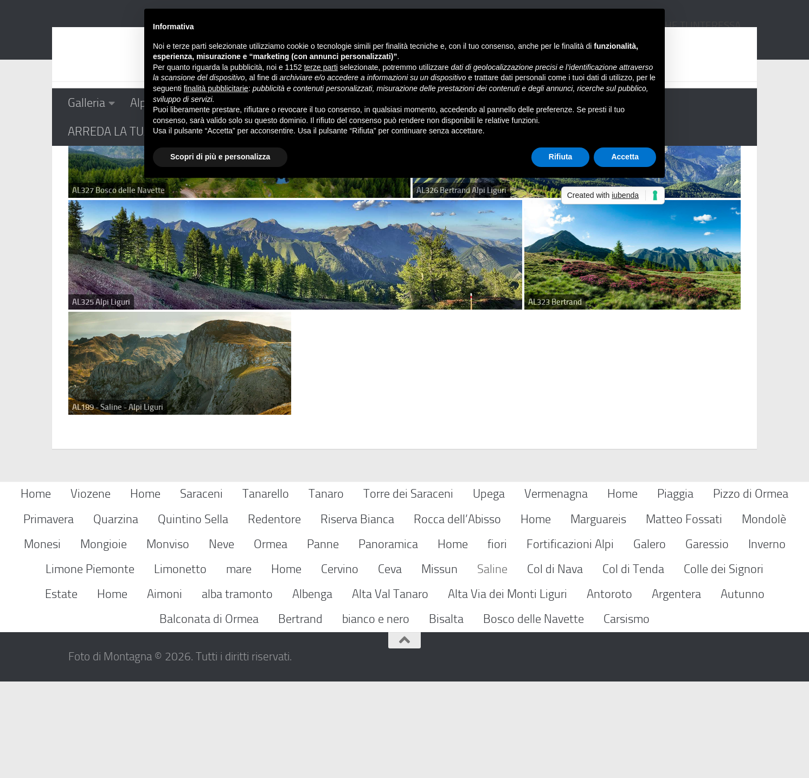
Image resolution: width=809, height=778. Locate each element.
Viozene (90, 590)
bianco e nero (375, 715)
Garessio (707, 640)
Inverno (767, 640)
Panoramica (388, 640)
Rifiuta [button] (561, 156)
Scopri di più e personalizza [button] (220, 156)
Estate (61, 690)
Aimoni (164, 690)
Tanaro (326, 590)
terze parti (321, 67)
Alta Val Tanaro (390, 690)
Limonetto (180, 665)
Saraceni (201, 590)
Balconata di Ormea (209, 715)
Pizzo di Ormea (750, 590)
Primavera (48, 615)
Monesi (42, 640)
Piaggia (675, 590)
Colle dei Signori (723, 665)
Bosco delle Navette (533, 715)
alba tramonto (237, 690)
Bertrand (300, 715)
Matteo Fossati (684, 615)
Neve (221, 640)
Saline (492, 665)
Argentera (676, 690)
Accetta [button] (625, 156)
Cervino (339, 665)
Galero (649, 640)
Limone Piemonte (90, 665)
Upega (489, 590)
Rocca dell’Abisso (457, 615)
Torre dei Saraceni (408, 590)
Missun (439, 665)
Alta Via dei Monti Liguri (507, 690)
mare (239, 665)
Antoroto (609, 690)
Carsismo (626, 715)
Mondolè (764, 615)
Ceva (390, 665)
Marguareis (598, 615)
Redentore (274, 615)
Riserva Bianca (357, 615)
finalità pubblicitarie (216, 88)
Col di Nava (555, 665)
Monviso (167, 640)
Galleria (86, 102)
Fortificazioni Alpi (570, 640)
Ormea (270, 640)
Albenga (312, 690)
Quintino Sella (193, 615)
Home (36, 590)
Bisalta (446, 715)
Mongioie (103, 640)
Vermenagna (556, 590)
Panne (323, 640)
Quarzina (115, 615)
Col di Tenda (633, 665)
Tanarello (265, 590)
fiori (497, 640)
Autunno (743, 690)
